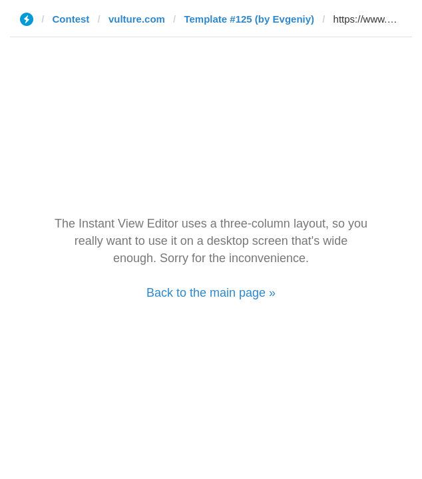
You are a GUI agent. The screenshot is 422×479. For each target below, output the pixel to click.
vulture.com (136, 19)
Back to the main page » (211, 292)
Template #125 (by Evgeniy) (249, 19)
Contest (71, 19)
